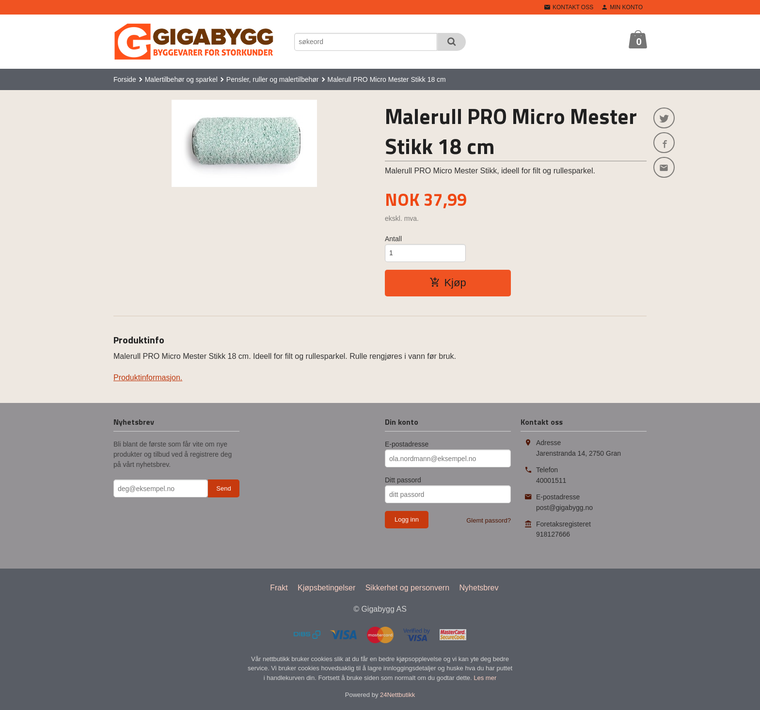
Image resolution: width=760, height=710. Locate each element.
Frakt (278, 588)
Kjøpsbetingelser (326, 588)
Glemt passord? (488, 521)
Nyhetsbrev (479, 588)
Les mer (485, 678)
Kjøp (447, 283)
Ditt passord (403, 480)
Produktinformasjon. (147, 378)
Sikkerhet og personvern (407, 588)
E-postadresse (406, 444)
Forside (124, 79)
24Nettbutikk (397, 695)
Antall (393, 239)
